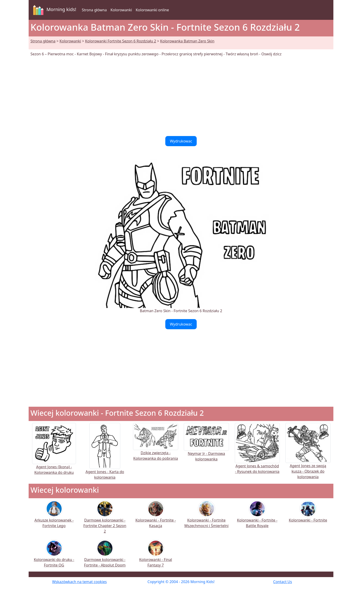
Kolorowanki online (152, 9)
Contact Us (282, 581)
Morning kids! (53, 10)
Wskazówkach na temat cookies (79, 581)
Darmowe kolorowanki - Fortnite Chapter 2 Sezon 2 (104, 520)
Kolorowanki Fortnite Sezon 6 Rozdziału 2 (120, 41)
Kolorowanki (121, 9)
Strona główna (94, 9)
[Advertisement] (181, 96)
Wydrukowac (181, 141)
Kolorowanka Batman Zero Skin (187, 41)
